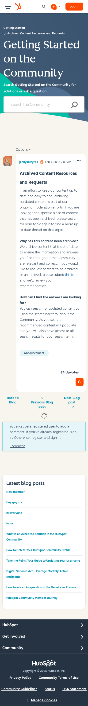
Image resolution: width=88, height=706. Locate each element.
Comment (17, 446)
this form (72, 275)
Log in (74, 6)
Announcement (34, 353)
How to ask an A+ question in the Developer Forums (41, 587)
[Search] (44, 104)
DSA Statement (74, 689)
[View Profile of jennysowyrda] (28, 161)
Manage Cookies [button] (44, 700)
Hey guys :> (14, 502)
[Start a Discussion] (55, 7)
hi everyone (14, 513)
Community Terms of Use (59, 678)
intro (9, 523)
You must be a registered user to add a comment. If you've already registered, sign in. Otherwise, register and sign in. (43, 432)
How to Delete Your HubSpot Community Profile (38, 550)
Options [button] (22, 150)
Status (50, 689)
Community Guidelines (19, 689)
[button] (79, 161)
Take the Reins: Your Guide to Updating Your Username (43, 560)
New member (15, 492)
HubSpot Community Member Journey (31, 598)
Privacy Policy (20, 678)
